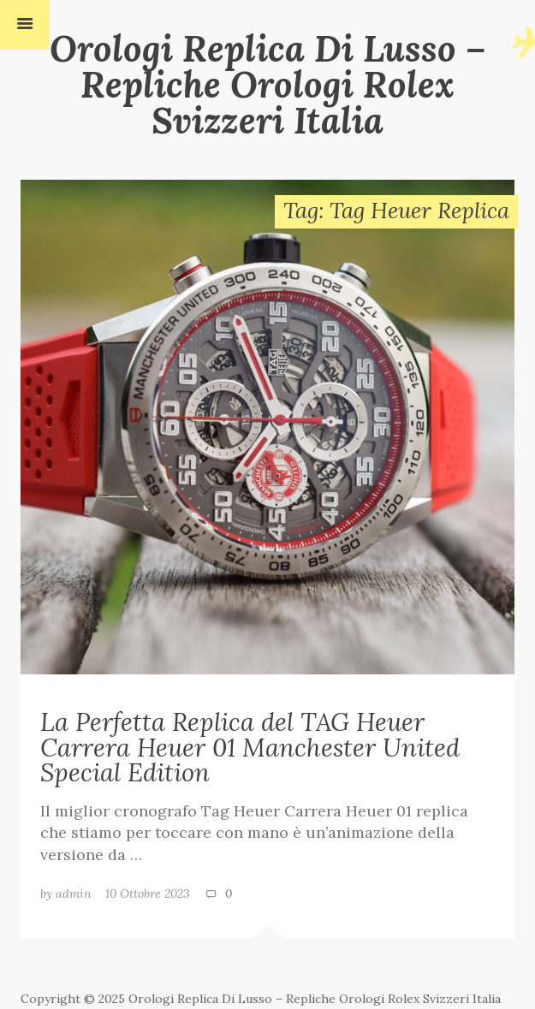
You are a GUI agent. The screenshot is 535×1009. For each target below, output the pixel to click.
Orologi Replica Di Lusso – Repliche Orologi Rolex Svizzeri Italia (268, 84)
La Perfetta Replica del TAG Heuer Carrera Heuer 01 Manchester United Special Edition (250, 746)
